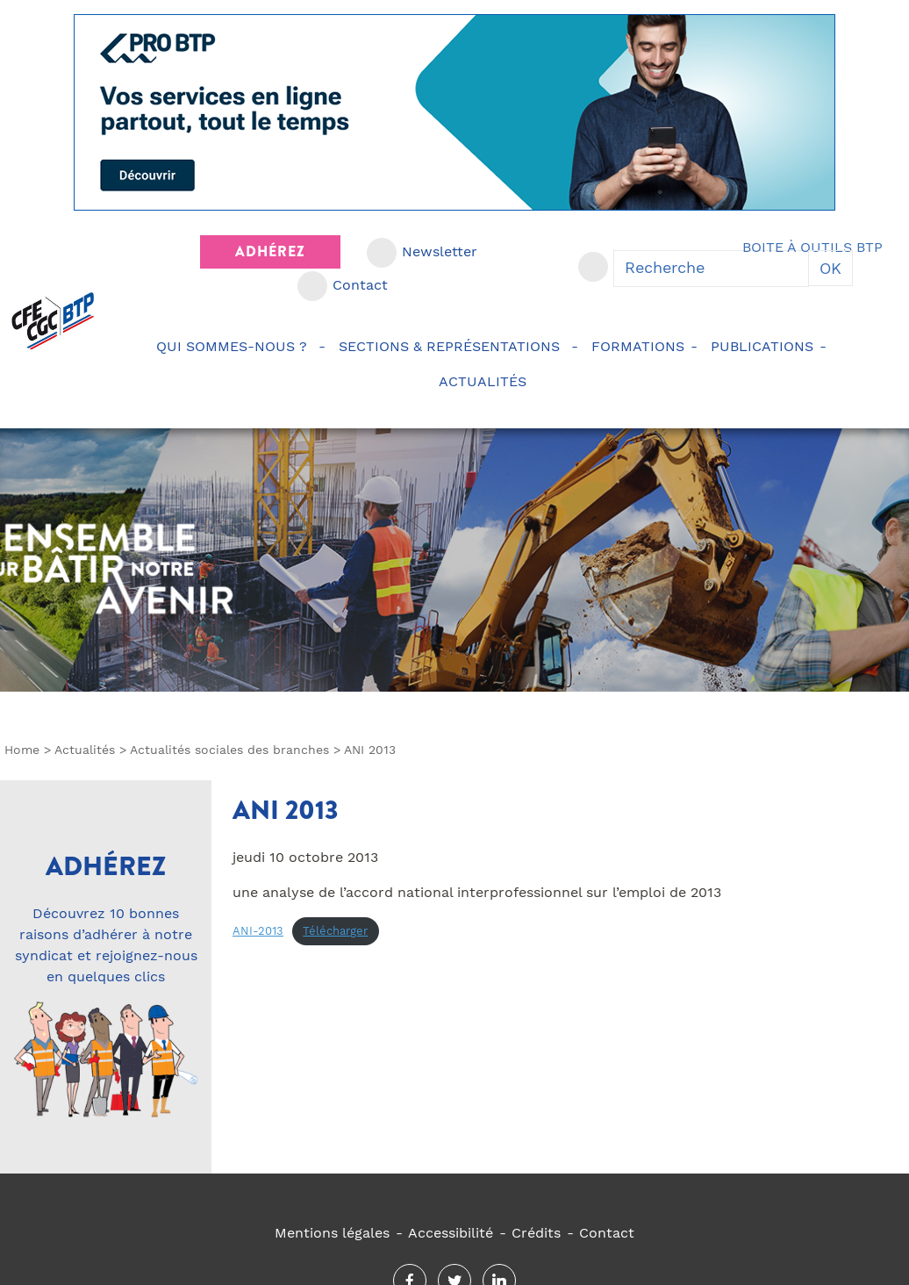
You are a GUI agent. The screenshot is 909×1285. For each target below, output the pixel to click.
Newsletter (439, 251)
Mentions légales (332, 1232)
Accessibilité (450, 1232)
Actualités (485, 381)
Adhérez (270, 251)
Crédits (536, 1232)
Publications (762, 346)
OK (830, 268)
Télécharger (335, 930)
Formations (637, 346)
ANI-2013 (258, 930)
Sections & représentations (452, 346)
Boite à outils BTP (812, 247)
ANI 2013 (286, 810)
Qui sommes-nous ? (234, 346)
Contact (360, 284)
